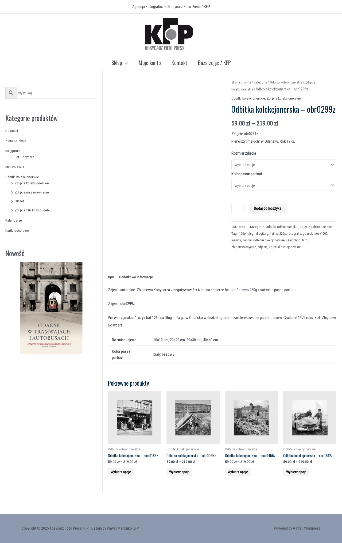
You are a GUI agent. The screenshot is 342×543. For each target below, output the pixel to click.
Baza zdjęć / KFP (214, 63)
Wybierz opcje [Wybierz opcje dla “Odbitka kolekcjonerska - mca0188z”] (125, 490)
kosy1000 (238, 249)
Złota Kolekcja (16, 140)
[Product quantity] (238, 211)
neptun (265, 249)
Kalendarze (13, 220)
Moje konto (150, 63)
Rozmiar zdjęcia (243, 153)
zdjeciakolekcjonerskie (287, 256)
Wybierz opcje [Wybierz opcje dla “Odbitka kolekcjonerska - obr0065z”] (184, 490)
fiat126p (284, 243)
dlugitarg (263, 243)
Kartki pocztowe (18, 230)
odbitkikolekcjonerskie (288, 249)
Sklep (119, 63)
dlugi (251, 243)
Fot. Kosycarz (25, 156)
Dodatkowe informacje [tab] (137, 286)
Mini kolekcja (15, 167)
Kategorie (263, 82)
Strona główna (242, 82)
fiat (274, 243)
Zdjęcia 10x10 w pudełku (34, 210)
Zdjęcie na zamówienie (32, 192)
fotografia (299, 243)
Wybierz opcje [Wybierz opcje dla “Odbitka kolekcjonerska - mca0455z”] (242, 490)
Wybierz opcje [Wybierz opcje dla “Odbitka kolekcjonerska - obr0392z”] (300, 490)
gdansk (313, 243)
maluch (252, 249)
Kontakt (179, 63)
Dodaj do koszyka (269, 211)
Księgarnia (13, 150)
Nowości (12, 130)
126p (243, 243)
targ (326, 249)
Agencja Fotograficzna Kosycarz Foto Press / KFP (171, 6)
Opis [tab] (111, 286)
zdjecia (264, 256)
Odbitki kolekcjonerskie (23, 176)
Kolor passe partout (246, 175)
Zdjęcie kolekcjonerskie (33, 183)
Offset (20, 201)
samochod (313, 249)
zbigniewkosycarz (244, 256)
